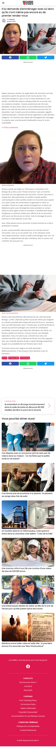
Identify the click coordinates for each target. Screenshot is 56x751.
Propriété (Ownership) (28, 712)
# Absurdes (14, 358)
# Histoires (24, 358)
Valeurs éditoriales (28, 708)
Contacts (28, 686)
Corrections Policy (28, 704)
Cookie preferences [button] (28, 730)
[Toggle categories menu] (3, 3)
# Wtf (4, 358)
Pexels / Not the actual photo (10, 313)
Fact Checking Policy (28, 700)
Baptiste (12, 19)
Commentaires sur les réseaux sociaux (28, 716)
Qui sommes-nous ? (28, 682)
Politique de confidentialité (28, 726)
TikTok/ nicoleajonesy (11, 127)
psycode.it (28, 690)
